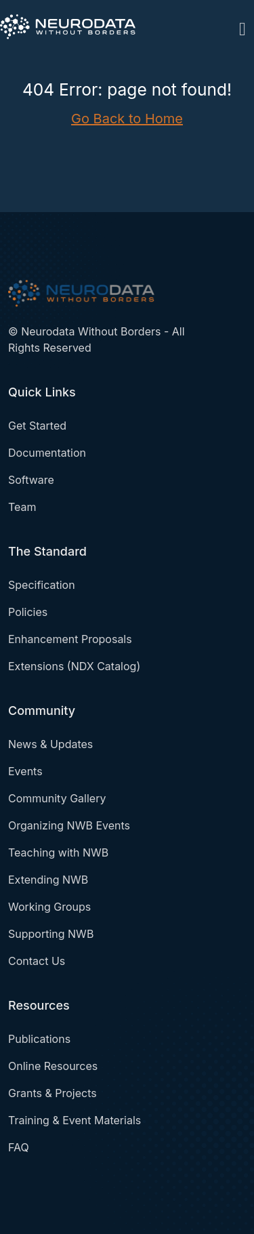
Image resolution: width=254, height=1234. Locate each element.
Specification (41, 585)
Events (25, 771)
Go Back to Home (127, 118)
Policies (27, 612)
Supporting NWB (50, 934)
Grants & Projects (52, 1093)
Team (22, 507)
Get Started (37, 425)
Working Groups (49, 906)
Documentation (47, 452)
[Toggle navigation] (242, 26)
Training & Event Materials (74, 1120)
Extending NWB (48, 879)
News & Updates (50, 744)
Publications (39, 1039)
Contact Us (36, 961)
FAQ (18, 1147)
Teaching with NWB (58, 852)
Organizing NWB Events (69, 825)
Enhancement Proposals (70, 639)
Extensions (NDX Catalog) (74, 666)
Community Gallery (57, 798)
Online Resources (53, 1066)
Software (31, 480)
